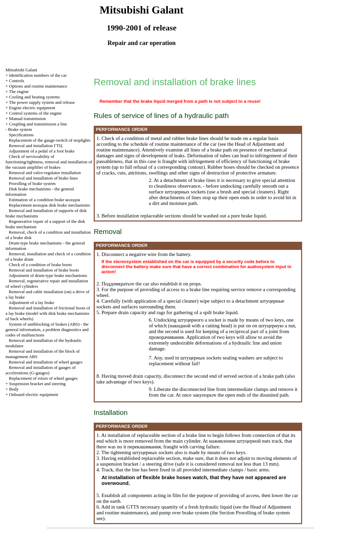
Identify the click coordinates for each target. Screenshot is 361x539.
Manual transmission (27, 118)
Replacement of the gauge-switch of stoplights (50, 140)
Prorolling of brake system (32, 183)
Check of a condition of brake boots (40, 264)
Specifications (21, 134)
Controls (16, 80)
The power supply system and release (42, 102)
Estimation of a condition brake (44, 199)
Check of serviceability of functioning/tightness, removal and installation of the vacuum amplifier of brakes (48, 162)
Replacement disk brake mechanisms (49, 205)
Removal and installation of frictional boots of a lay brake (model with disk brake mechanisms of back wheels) (47, 313)
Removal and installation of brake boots (44, 270)
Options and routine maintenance (38, 86)
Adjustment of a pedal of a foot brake (42, 151)
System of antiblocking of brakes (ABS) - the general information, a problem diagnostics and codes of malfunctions (47, 329)
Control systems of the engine (35, 113)
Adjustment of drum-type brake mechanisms (47, 275)
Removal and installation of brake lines (43, 178)
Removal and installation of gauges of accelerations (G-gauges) (40, 370)
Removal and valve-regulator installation (45, 172)
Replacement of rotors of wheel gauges (43, 378)
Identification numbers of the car (38, 75)
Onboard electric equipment (33, 394)
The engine (19, 91)
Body (14, 389)
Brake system (20, 129)
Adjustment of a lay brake (31, 302)
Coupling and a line (38, 123)
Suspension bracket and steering (37, 383)
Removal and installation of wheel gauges (46, 362)
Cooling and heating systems (34, 96)
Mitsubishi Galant (21, 69)
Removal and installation (35, 145)
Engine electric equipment (32, 107)
